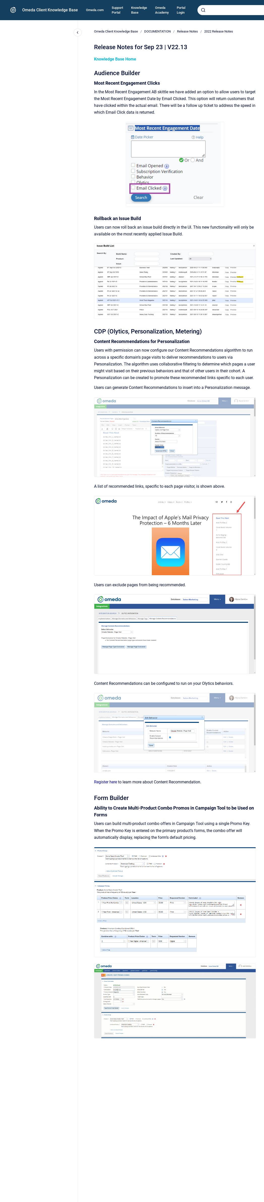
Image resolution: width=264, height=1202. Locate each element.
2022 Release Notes (218, 31)
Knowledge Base (139, 10)
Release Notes (187, 31)
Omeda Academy (162, 10)
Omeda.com (95, 10)
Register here (105, 782)
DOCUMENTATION (157, 31)
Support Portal (117, 10)
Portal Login (181, 10)
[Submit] (203, 10)
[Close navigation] (78, 32)
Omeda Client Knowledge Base (50, 10)
